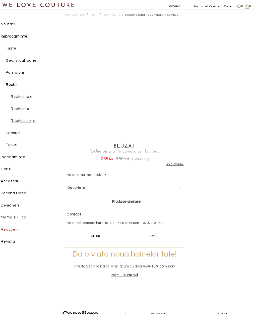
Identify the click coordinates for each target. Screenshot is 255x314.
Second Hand (18, 193)
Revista (12, 242)
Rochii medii (27, 109)
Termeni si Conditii (220, 273)
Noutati (12, 24)
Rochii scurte (27, 121)
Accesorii (14, 181)
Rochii (16, 85)
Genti (10, 169)
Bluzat (197, 21)
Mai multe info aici (197, 165)
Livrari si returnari (220, 259)
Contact (229, 6)
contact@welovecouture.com (223, 210)
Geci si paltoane (25, 61)
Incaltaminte (17, 157)
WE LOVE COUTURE (39, 5)
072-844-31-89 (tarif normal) (159, 210)
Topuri (16, 145)
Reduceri (14, 230)
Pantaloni (19, 73)
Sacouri (17, 133)
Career (212, 278)
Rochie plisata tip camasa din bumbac (151, 14)
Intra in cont (200, 6)
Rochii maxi (26, 97)
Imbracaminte (18, 37)
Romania (174, 6)
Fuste (15, 49)
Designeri (14, 206)
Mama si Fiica (18, 217)
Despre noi (215, 254)
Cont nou (215, 6)
